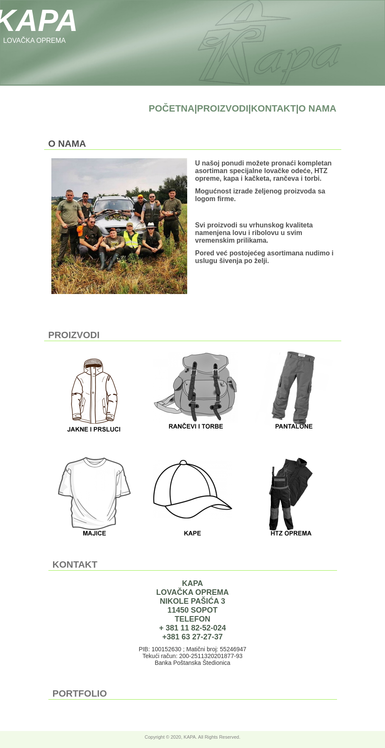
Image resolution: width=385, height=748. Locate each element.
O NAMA (317, 108)
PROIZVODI (222, 108)
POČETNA (171, 108)
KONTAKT (273, 108)
